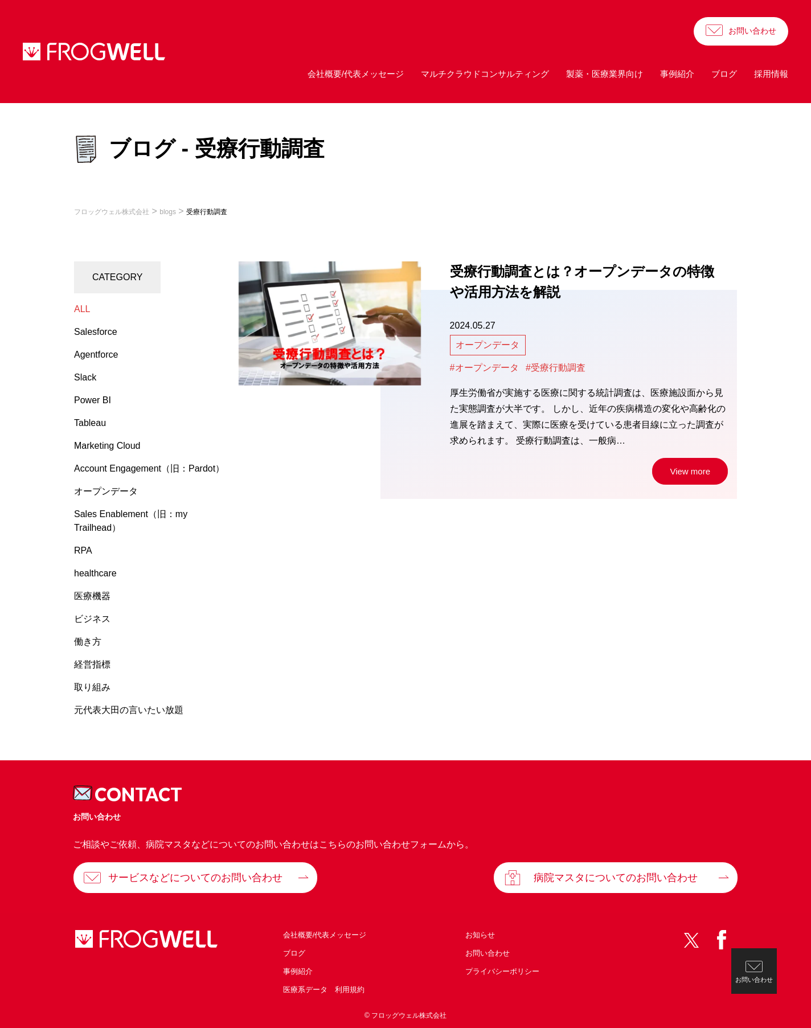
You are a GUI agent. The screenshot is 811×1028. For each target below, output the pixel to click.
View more (690, 471)
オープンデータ (487, 345)
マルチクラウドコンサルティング (485, 74)
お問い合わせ (752, 30)
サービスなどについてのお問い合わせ (195, 877)
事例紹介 (677, 74)
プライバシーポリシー (502, 971)
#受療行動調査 (555, 367)
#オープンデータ (484, 367)
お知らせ (480, 935)
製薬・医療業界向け (604, 74)
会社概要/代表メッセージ (356, 74)
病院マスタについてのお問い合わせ (616, 877)
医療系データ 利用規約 (323, 989)
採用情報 (771, 74)
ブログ (724, 74)
